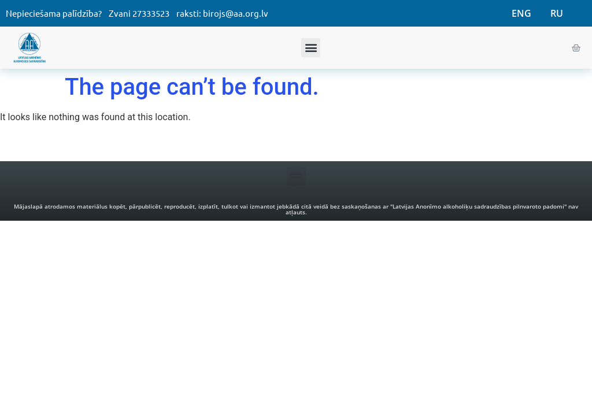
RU (556, 13)
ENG (521, 13)
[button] (310, 47)
